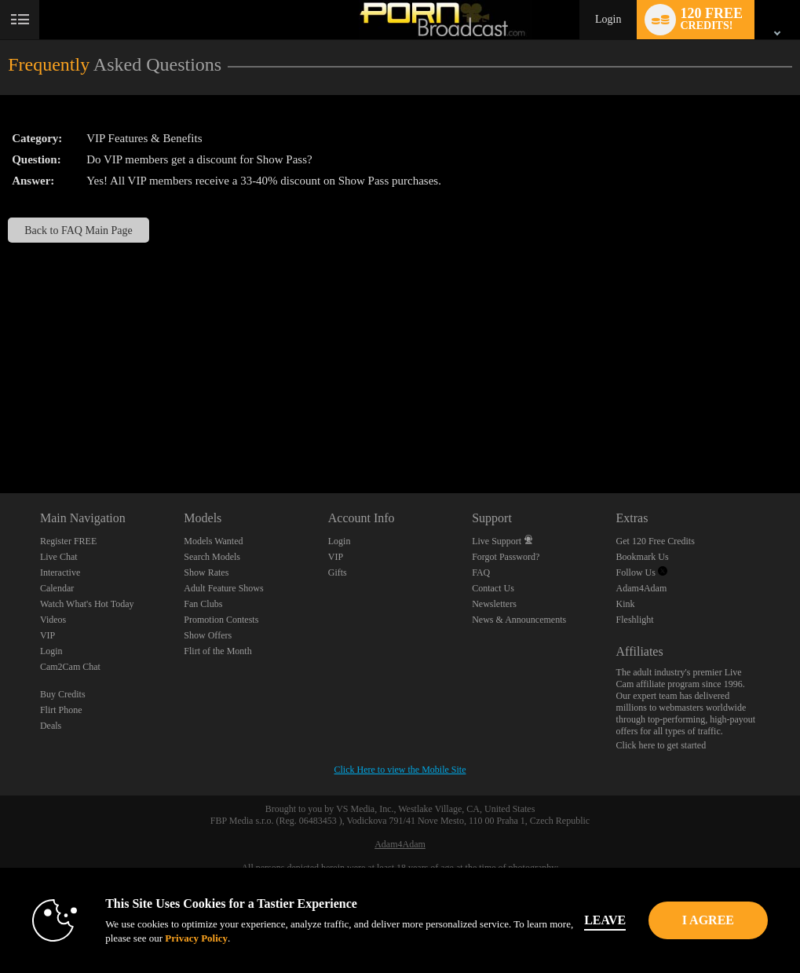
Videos (53, 619)
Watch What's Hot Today (87, 603)
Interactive (60, 572)
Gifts (337, 572)
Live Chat (59, 556)
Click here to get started (661, 745)
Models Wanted (213, 541)
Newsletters (494, 603)
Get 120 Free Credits (655, 541)
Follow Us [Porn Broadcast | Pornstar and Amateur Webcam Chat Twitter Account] (641, 572)
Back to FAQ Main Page (78, 230)
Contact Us (493, 588)
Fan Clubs (203, 603)
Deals (50, 725)
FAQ (481, 572)
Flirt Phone (61, 709)
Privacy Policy (205, 938)
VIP (47, 635)
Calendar (57, 588)
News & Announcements (519, 619)
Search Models (212, 556)
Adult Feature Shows (223, 588)
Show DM (0, 434)
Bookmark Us (642, 556)
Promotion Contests (221, 619)
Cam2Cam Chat (70, 666)
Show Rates (206, 572)
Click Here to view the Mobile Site (400, 769)
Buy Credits (63, 694)
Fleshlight (635, 619)
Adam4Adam (641, 588)
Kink (625, 603)
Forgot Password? (505, 556)
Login (608, 19)
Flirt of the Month (217, 651)
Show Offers (208, 635)
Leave (614, 920)
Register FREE (68, 541)
